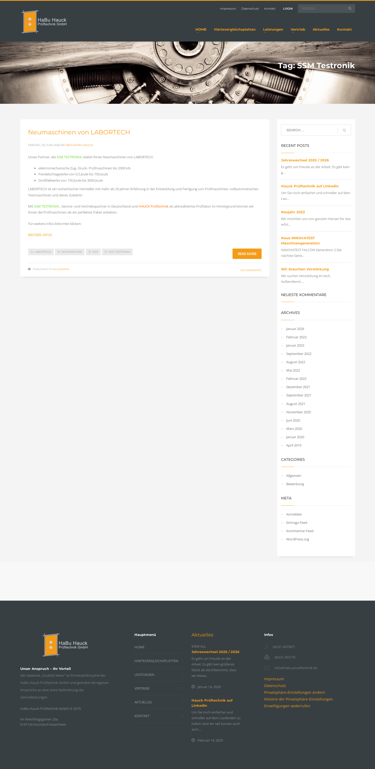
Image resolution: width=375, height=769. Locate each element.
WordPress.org (297, 539)
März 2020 (294, 428)
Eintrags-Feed (296, 522)
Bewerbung (295, 484)
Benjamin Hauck (79, 145)
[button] (294, 692)
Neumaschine (72, 251)
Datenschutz (250, 8)
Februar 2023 (296, 337)
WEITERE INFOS (40, 234)
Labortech (43, 251)
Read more (247, 253)
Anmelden (294, 514)
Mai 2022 (293, 370)
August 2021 (295, 403)
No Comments (251, 270)
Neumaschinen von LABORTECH (79, 132)
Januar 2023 (295, 345)
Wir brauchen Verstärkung (305, 269)
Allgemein (61, 269)
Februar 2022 (296, 378)
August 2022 (295, 362)
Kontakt (269, 8)
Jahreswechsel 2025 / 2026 (305, 160)
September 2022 (298, 353)
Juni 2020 (293, 420)
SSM (95, 251)
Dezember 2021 (298, 386)
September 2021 (298, 395)
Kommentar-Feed (299, 530)
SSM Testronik (119, 251)
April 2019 (293, 445)
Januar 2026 (295, 328)
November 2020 (298, 412)
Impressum (228, 8)
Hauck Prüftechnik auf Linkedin (310, 186)
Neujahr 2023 (293, 212)
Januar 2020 (295, 437)
